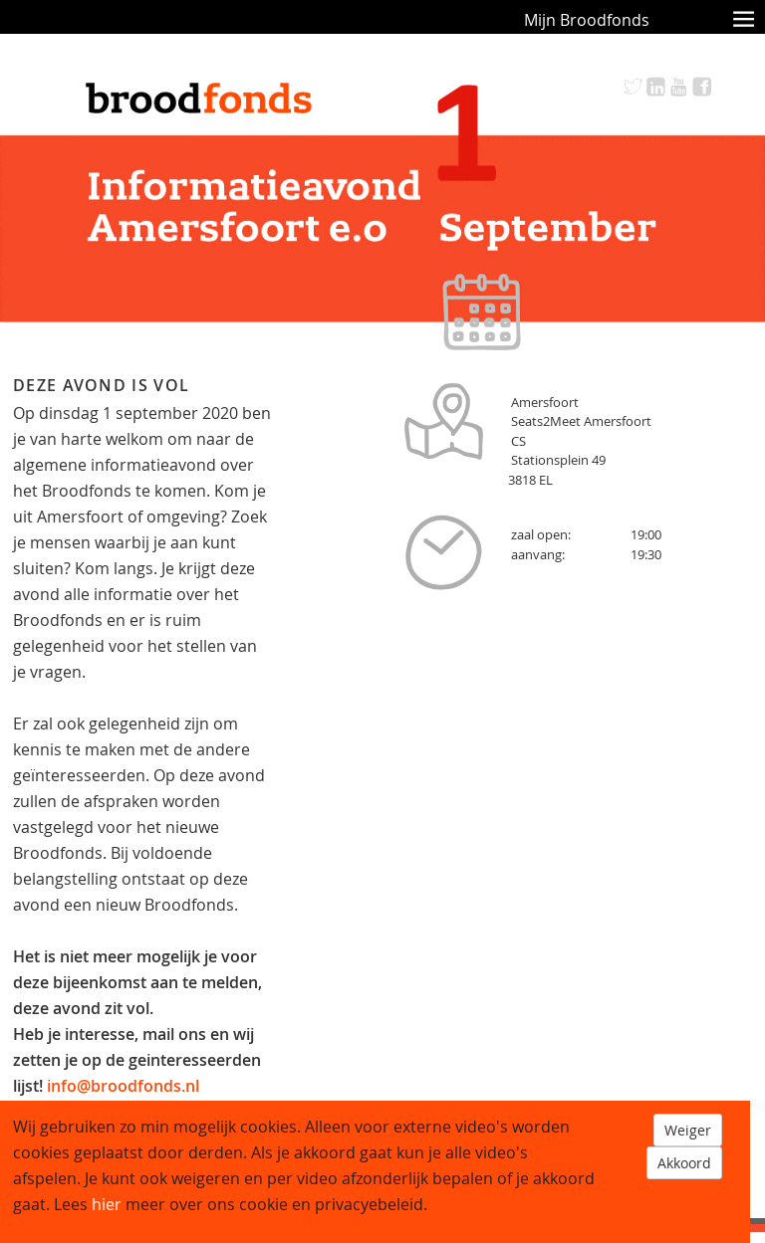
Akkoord (684, 1162)
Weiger (687, 1130)
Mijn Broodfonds (586, 20)
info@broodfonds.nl (123, 1086)
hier (107, 1204)
